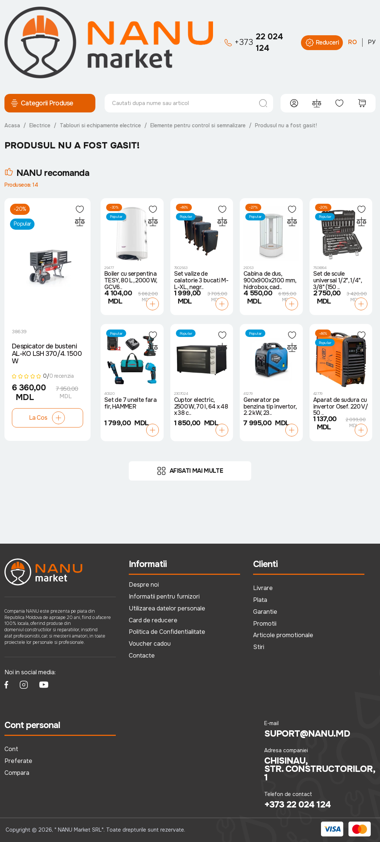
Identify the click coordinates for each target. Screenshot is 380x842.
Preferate (18, 761)
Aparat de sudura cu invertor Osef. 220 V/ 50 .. (340, 407)
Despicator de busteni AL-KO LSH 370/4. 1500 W (47, 354)
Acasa (12, 125)
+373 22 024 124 (297, 804)
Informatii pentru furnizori (164, 596)
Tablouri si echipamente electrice (100, 125)
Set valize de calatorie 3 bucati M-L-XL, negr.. (201, 281)
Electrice (39, 125)
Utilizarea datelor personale (167, 608)
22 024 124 (254, 42)
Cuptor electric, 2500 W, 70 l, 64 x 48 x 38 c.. (201, 407)
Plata (260, 600)
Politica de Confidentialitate (167, 632)
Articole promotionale (283, 635)
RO (352, 42)
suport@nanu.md (307, 734)
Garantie (265, 612)
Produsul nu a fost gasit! (286, 125)
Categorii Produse (41, 103)
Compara (16, 773)
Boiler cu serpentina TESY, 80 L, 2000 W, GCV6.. (130, 281)
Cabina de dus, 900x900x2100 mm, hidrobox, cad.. (269, 281)
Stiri (258, 647)
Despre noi (144, 585)
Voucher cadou (150, 644)
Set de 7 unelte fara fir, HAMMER (130, 403)
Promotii (264, 624)
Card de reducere (153, 620)
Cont (11, 749)
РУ (372, 42)
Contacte (142, 655)
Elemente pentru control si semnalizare (198, 125)
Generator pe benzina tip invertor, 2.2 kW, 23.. (270, 407)
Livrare (263, 588)
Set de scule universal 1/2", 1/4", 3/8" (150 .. (337, 281)
